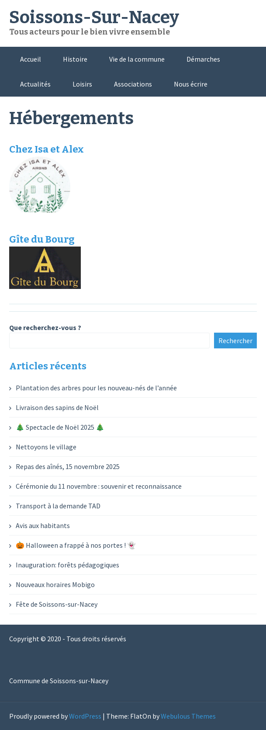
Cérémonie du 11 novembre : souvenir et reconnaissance (99, 486)
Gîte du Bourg (42, 239)
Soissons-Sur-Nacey (94, 17)
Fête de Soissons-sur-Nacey (56, 604)
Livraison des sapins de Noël (57, 407)
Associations (133, 84)
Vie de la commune (137, 59)
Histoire (75, 59)
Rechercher (235, 340)
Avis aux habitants (43, 525)
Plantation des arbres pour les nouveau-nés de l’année (96, 387)
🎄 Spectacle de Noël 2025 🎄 (60, 427)
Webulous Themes (188, 716)
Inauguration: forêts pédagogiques (67, 564)
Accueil (30, 59)
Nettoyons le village (46, 446)
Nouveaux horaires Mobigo (55, 584)
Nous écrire (190, 84)
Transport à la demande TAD (58, 505)
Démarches (203, 59)
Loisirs (82, 84)
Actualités (35, 84)
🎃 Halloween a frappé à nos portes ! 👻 (76, 545)
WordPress (85, 716)
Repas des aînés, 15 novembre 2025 (68, 466)
